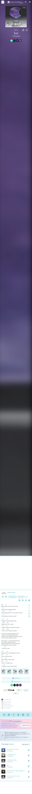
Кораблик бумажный (13, 749)
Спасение (16, 36)
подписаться (26, 725)
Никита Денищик (6, 699)
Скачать (16, 678)
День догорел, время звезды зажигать (18, 770)
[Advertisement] (16, 573)
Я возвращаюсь (11, 754)
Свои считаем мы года (13, 776)
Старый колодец (12, 760)
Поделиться (16, 681)
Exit (8, 765)
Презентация (11, 592)
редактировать (15, 734)
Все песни (26, 744)
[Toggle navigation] (30, 2)
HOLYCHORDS (6, 721)
